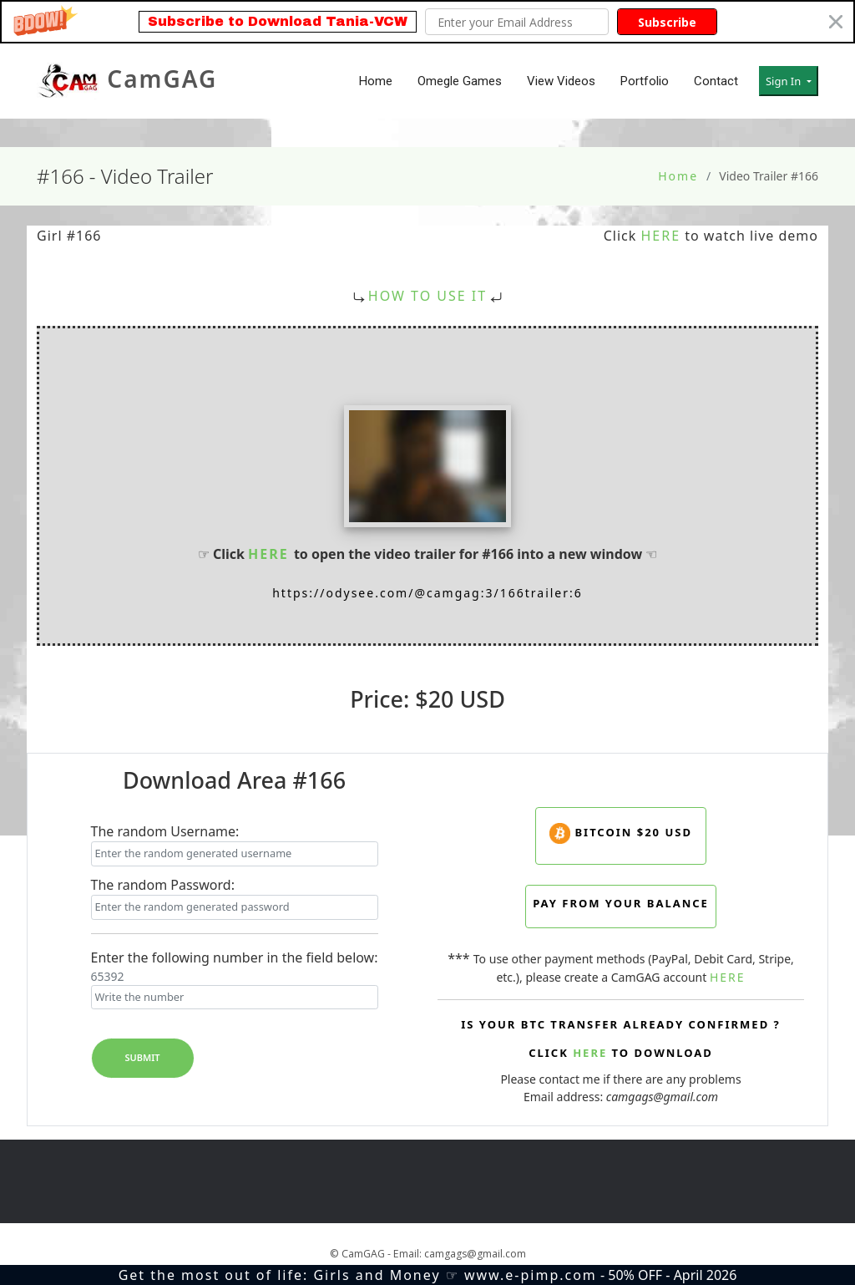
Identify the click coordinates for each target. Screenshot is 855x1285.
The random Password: (163, 885)
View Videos (561, 81)
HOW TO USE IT (427, 296)
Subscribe (667, 22)
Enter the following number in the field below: (234, 957)
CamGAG (127, 81)
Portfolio (644, 81)
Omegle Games (459, 81)
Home (375, 81)
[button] (427, 21)
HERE (660, 235)
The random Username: (165, 831)
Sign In (785, 81)
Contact (716, 81)
